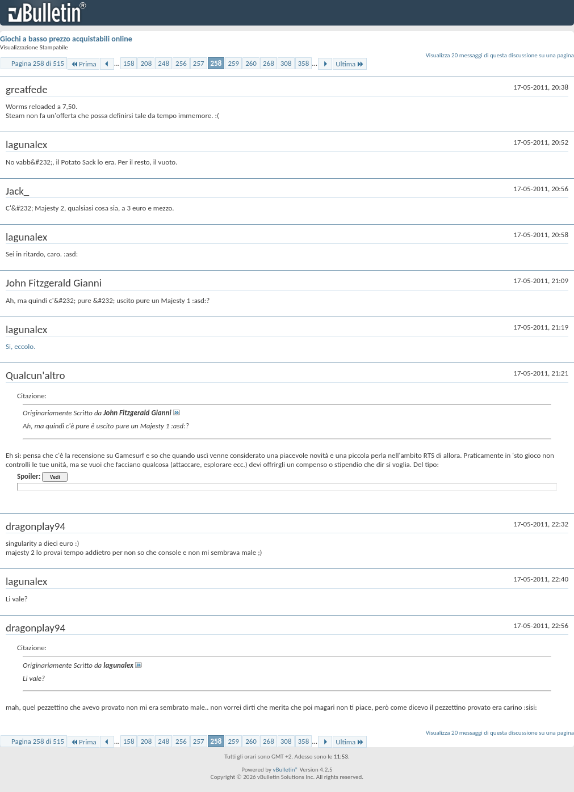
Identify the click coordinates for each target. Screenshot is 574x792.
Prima (83, 64)
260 (251, 63)
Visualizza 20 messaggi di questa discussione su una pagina (500, 55)
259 (233, 63)
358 (303, 63)
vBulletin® (285, 769)
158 (129, 63)
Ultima (350, 64)
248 (163, 63)
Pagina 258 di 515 (37, 63)
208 (146, 63)
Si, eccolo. (20, 346)
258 (216, 63)
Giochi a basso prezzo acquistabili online (66, 39)
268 (268, 63)
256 (181, 63)
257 (198, 63)
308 (286, 63)
